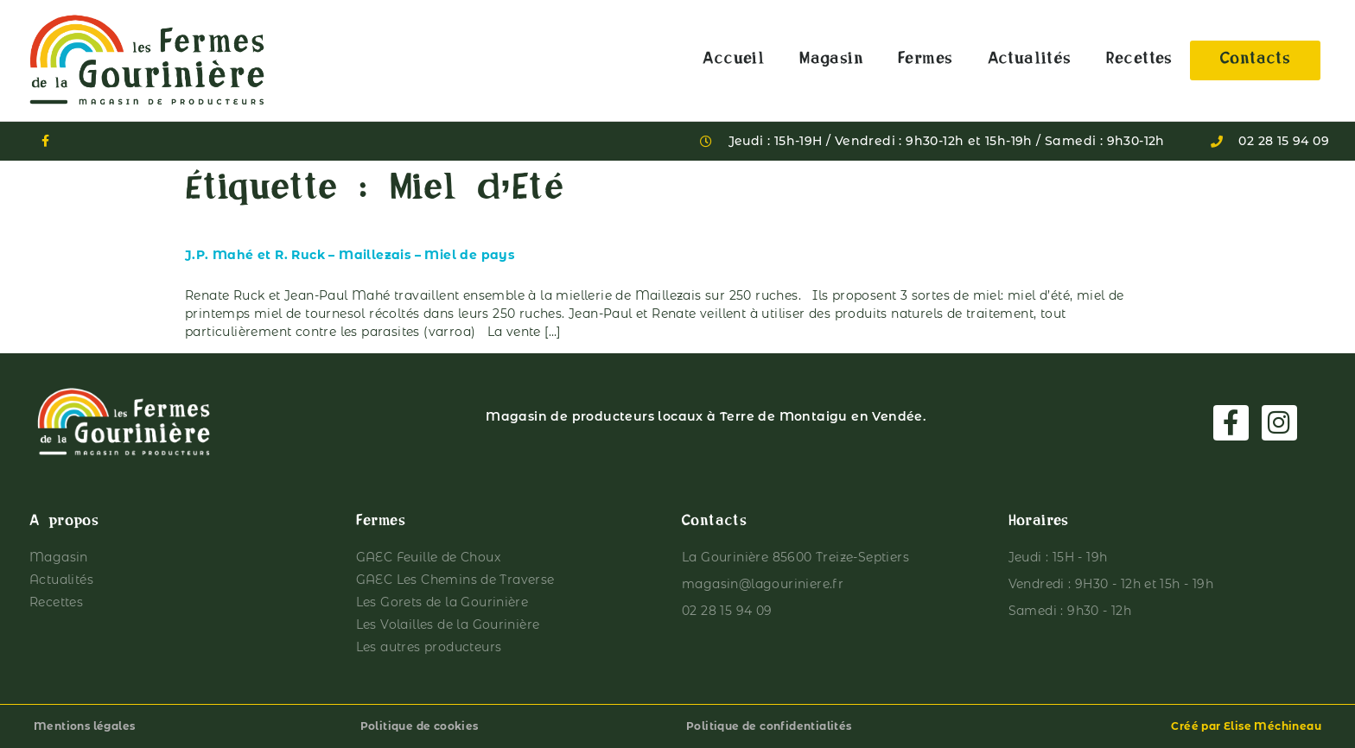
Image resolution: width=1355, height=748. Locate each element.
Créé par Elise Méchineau (1246, 725)
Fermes (925, 60)
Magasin (831, 60)
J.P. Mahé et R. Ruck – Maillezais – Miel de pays (349, 255)
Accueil (734, 60)
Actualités (1030, 60)
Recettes (1139, 60)
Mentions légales (84, 725)
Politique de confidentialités (769, 725)
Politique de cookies (419, 725)
